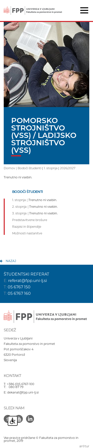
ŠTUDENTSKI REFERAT (26, 274)
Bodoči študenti (29, 168)
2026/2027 (67, 168)
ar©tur (84, 446)
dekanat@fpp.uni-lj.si (23, 392)
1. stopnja (51, 168)
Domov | (11, 168)
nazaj (11, 261)
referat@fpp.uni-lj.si (27, 280)
